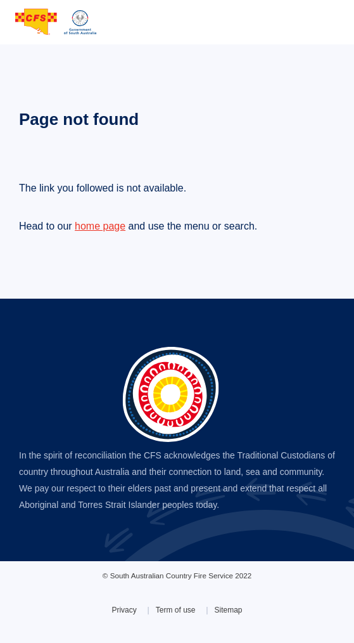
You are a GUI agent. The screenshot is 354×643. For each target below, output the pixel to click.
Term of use (176, 610)
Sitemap (229, 610)
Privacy (123, 610)
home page (100, 226)
